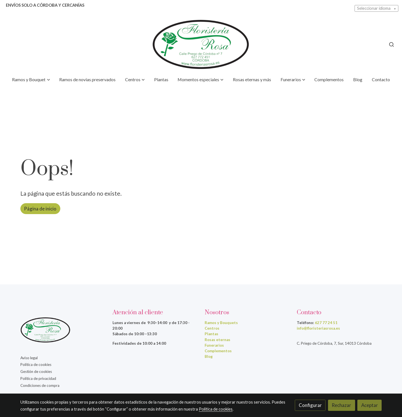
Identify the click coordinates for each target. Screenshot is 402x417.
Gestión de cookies (36, 371)
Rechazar (341, 405)
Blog (209, 356)
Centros (212, 328)
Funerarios (214, 345)
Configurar (310, 405)
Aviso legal (29, 358)
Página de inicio (40, 209)
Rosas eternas (217, 339)
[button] (31, 80)
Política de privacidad (38, 378)
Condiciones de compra (39, 385)
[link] (201, 44)
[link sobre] (63, 331)
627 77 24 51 (326, 322)
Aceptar (369, 405)
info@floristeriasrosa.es (318, 328)
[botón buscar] (391, 44)
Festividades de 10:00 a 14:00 (139, 343)
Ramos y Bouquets (221, 322)
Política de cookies (35, 364)
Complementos (218, 351)
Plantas (211, 334)
